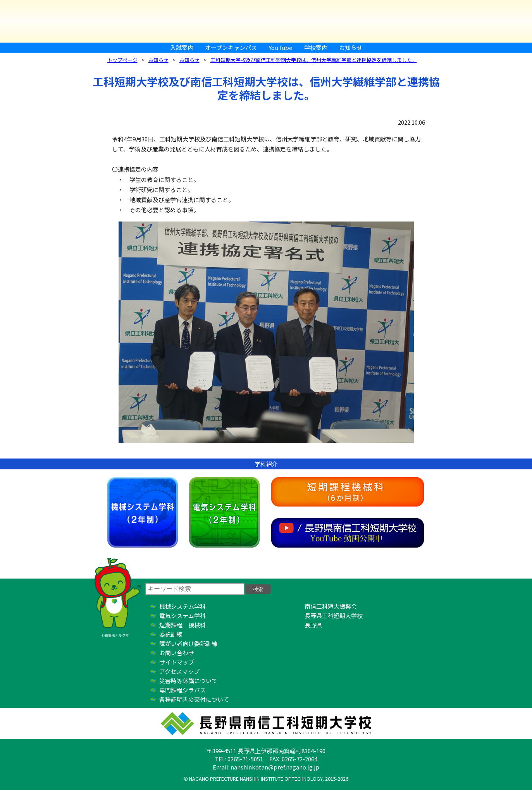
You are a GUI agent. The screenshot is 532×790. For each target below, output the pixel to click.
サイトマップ (176, 662)
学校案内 (315, 47)
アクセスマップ (179, 671)
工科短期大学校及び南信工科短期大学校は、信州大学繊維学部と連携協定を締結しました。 (313, 60)
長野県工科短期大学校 (334, 615)
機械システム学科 (142, 512)
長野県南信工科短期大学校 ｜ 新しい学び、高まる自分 (266, 21)
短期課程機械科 (347, 492)
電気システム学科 (224, 512)
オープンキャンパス (231, 47)
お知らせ (350, 47)
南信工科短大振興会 (331, 606)
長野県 (313, 625)
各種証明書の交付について (194, 699)
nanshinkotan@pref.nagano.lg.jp (275, 767)
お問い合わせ (176, 653)
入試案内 (181, 47)
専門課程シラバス (182, 690)
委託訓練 (170, 634)
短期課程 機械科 (182, 625)
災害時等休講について (188, 681)
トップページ (122, 60)
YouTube (281, 47)
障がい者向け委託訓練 (188, 643)
